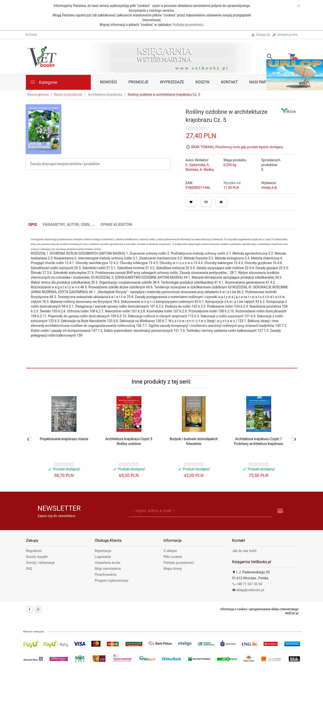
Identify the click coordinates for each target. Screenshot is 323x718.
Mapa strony (173, 569)
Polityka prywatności (188, 25)
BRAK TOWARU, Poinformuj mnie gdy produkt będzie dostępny (237, 147)
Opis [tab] (33, 224)
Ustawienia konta (107, 563)
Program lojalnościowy (112, 580)
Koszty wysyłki (37, 557)
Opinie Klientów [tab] (116, 224)
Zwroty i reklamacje (40, 563)
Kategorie (43, 82)
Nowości (108, 82)
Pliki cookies (173, 557)
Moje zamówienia (108, 569)
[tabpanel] (161, 291)
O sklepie (170, 551)
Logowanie (103, 557)
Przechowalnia (105, 574)
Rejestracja (103, 551)
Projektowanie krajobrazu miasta (64, 439)
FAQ (29, 569)
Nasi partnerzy (264, 82)
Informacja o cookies (233, 609)
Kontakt (229, 82)
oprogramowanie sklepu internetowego (274, 609)
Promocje (138, 82)
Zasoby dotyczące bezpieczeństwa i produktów (65, 164)
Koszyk (203, 82)
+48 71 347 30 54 (247, 584)
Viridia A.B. (269, 188)
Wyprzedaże (172, 82)
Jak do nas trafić (244, 551)
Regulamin (34, 551)
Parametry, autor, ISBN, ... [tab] (69, 224)
